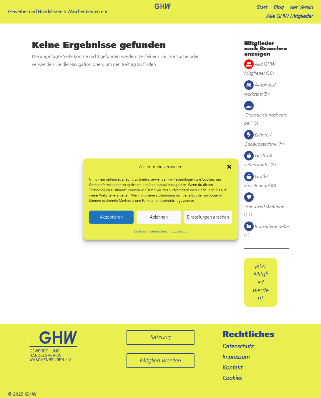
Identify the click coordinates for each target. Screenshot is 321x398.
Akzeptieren (111, 217)
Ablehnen (159, 217)
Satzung (160, 337)
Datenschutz (158, 231)
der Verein (301, 8)
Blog (279, 8)
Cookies (140, 231)
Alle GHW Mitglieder (289, 16)
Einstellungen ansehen (208, 217)
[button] (229, 167)
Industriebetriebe (272, 226)
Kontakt (232, 367)
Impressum (179, 231)
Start (262, 8)
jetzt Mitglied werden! (261, 282)
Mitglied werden (160, 360)
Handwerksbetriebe (264, 206)
